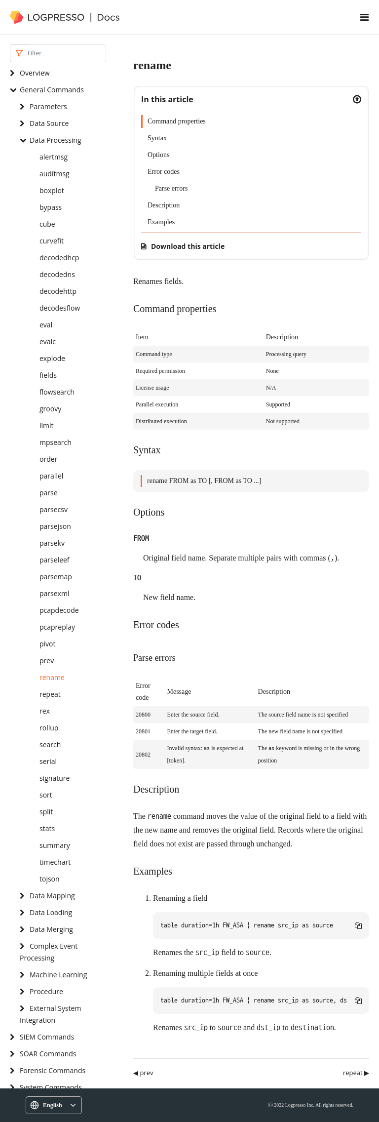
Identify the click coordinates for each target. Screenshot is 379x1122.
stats (47, 828)
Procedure (46, 991)
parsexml (54, 593)
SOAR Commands (48, 1053)
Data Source (49, 123)
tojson (49, 878)
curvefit (51, 240)
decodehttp (57, 291)
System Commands (51, 1087)
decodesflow (59, 308)
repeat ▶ (356, 1072)
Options (158, 155)
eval (45, 324)
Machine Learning (58, 974)
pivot (47, 643)
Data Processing (55, 140)
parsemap (55, 576)
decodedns (57, 274)
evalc (47, 341)
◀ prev (143, 1072)
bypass (50, 207)
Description (164, 205)
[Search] (67, 53)
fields (48, 375)
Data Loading (51, 912)
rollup (48, 727)
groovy (50, 408)
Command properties (177, 121)
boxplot (51, 190)
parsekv (52, 543)
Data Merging (51, 929)
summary (54, 845)
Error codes (164, 171)
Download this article (188, 246)
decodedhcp (59, 257)
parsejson (55, 526)
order (48, 459)
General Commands (52, 89)
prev (46, 660)
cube (47, 224)
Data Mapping (52, 895)
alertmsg (53, 156)
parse (48, 492)
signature (54, 778)
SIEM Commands (47, 1037)
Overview (35, 73)
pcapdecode (59, 610)
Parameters (48, 106)
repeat (50, 694)
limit (46, 425)
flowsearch (57, 392)
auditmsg (54, 173)
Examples (161, 222)
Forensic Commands (52, 1070)
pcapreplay (57, 627)
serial (48, 761)
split (46, 811)
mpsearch (55, 442)
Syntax (157, 138)
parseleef (54, 559)
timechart (55, 862)
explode (52, 358)
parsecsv (53, 509)
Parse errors (171, 188)
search (50, 744)
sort (45, 795)
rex (44, 711)
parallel (51, 476)
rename (52, 677)
